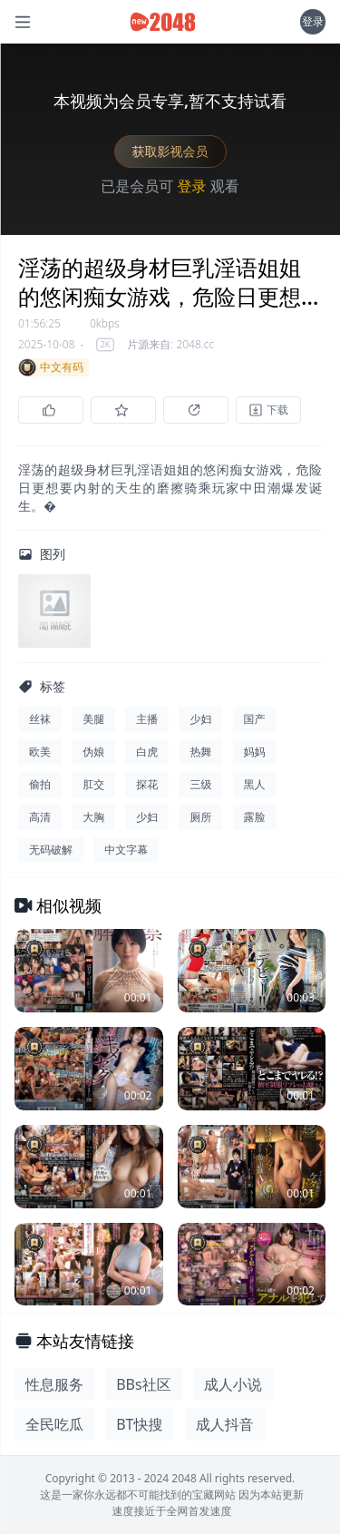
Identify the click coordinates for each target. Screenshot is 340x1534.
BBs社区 (143, 1384)
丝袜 (40, 719)
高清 (40, 817)
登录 (313, 21)
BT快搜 (139, 1424)
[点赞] (50, 410)
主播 (147, 719)
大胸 (93, 817)
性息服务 (54, 1384)
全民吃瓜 (54, 1424)
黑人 (255, 784)
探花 (147, 784)
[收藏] (123, 410)
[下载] (268, 410)
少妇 (200, 719)
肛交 (93, 784)
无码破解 (51, 849)
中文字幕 (126, 849)
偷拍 (40, 784)
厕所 (200, 817)
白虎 (147, 751)
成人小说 (233, 1384)
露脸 (255, 817)
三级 (200, 784)
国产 (255, 719)
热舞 (200, 751)
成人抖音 (225, 1424)
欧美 (40, 751)
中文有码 (50, 367)
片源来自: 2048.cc (170, 344)
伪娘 (93, 751)
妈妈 (255, 751)
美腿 (93, 719)
